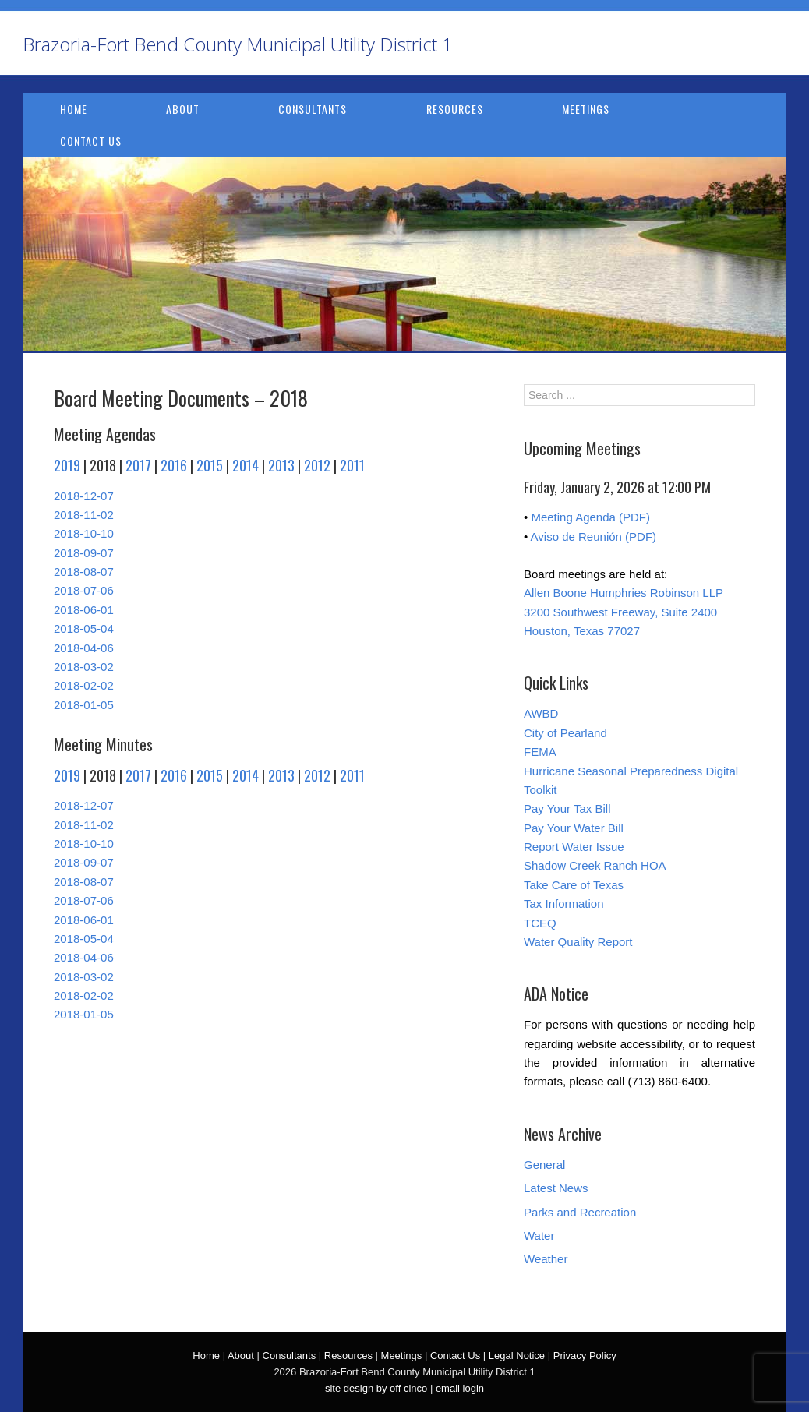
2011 (352, 465)
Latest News (556, 1188)
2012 (317, 465)
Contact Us (91, 140)
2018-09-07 (84, 553)
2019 (67, 465)
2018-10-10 (84, 533)
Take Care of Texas (574, 884)
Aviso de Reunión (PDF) (593, 536)
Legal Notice (517, 1355)
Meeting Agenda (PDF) (590, 517)
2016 (174, 465)
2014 (245, 465)
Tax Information (564, 903)
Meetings (585, 109)
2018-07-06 (84, 590)
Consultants (312, 109)
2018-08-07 (84, 571)
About (183, 109)
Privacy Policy (584, 1355)
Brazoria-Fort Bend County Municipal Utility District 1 (238, 44)
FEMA (540, 751)
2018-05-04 (84, 628)
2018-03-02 (84, 666)
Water (539, 1235)
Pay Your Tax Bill (567, 808)
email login (460, 1388)
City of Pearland (565, 733)
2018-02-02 (84, 685)
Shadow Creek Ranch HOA (595, 865)
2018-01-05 (84, 704)
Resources (454, 109)
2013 (281, 465)
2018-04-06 (84, 648)
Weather (545, 1259)
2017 (138, 465)
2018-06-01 (84, 609)
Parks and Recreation (580, 1212)
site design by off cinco (376, 1388)
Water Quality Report (578, 941)
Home (73, 109)
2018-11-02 (84, 514)
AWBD (541, 713)
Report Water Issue (574, 846)
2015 (209, 465)
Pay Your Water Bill (574, 828)
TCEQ (540, 923)
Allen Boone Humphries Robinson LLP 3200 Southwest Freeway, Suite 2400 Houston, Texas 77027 (623, 611)
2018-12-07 (84, 496)
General (544, 1164)
